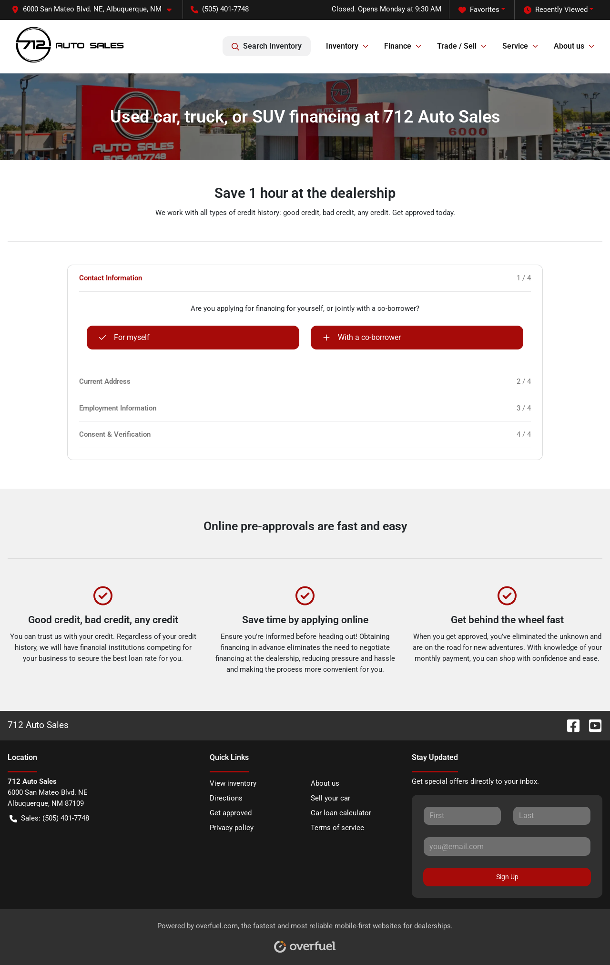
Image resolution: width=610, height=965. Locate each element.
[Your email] (507, 846)
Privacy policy (232, 827)
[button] (95, 9)
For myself (124, 337)
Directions (226, 798)
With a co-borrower (362, 337)
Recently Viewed (556, 9)
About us (325, 783)
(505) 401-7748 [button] (220, 9)
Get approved (231, 813)
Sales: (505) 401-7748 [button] (49, 818)
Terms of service (337, 827)
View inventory (233, 783)
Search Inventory (267, 46)
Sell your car (330, 798)
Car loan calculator (341, 813)
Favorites (478, 9)
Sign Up (507, 877)
